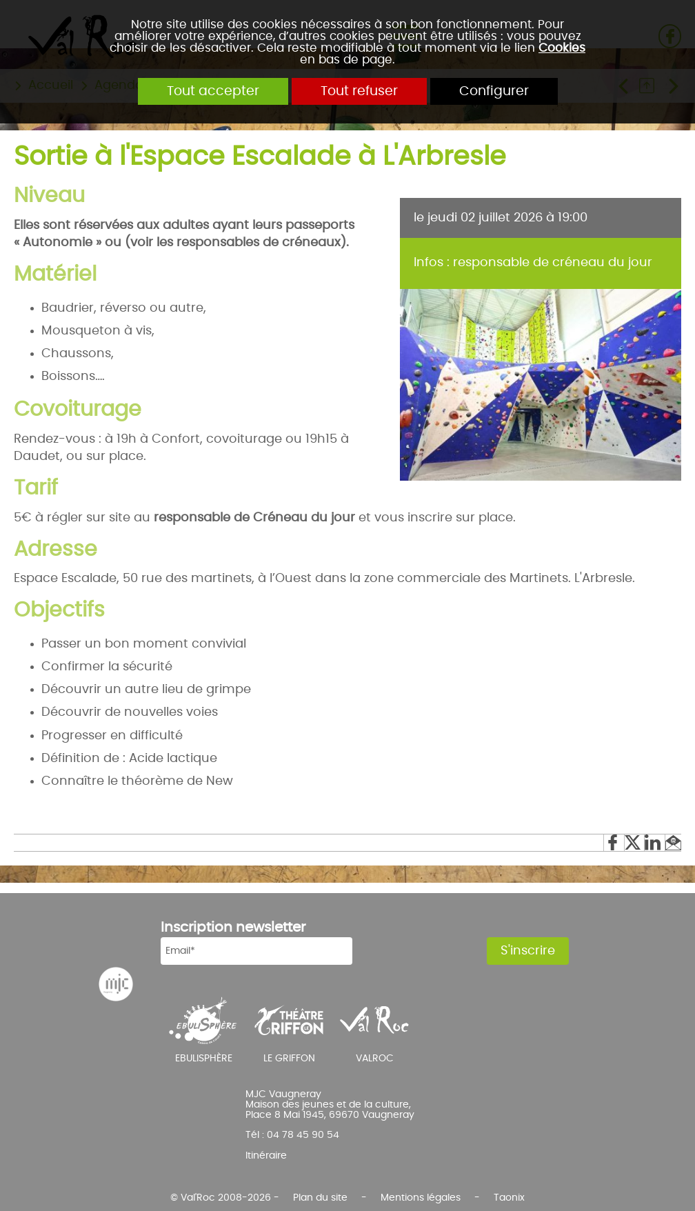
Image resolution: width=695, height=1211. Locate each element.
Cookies (561, 48)
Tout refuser (359, 91)
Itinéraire (266, 1155)
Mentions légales (421, 1197)
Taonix (509, 1197)
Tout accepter (213, 91)
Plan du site (320, 1197)
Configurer (494, 91)
